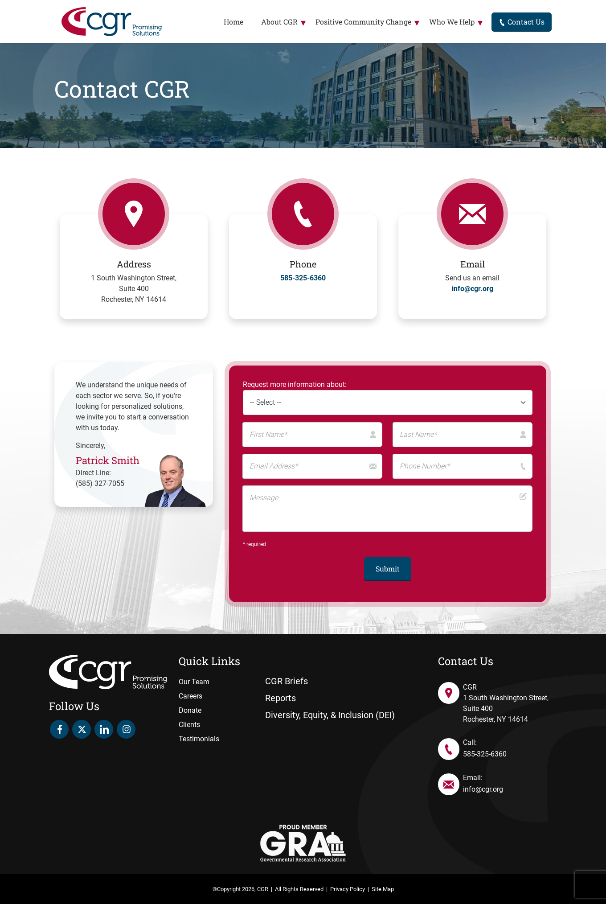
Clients (189, 724)
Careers (190, 696)
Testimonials (199, 739)
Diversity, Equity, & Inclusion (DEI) (330, 715)
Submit (388, 568)
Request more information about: (295, 384)
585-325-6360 (303, 278)
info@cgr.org (472, 288)
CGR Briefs (286, 681)
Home (233, 21)
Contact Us (522, 21)
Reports (280, 698)
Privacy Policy (347, 889)
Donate (190, 710)
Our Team (194, 682)
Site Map (383, 889)
